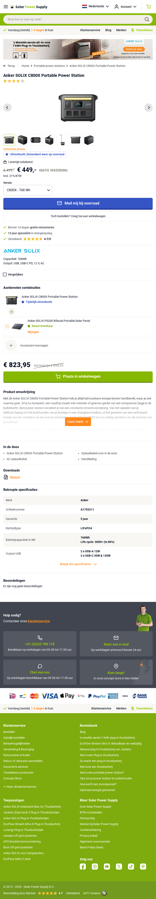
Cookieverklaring (90, 830)
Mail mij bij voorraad (78, 203)
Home (25, 65)
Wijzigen (33, 332)
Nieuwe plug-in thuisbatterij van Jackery (105, 749)
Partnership (87, 818)
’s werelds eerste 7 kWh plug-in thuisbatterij (107, 737)
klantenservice (39, 621)
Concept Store (12, 778)
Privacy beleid (88, 835)
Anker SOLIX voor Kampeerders (23, 853)
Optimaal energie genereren (97, 790)
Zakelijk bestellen (14, 737)
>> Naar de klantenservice (19, 786)
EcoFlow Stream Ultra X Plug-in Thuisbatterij (31, 824)
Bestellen (9, 732)
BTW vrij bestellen (91, 812)
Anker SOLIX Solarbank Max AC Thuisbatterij (32, 806)
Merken (121, 30)
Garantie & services (15, 766)
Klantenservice (90, 30)
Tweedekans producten (18, 772)
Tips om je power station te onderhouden (106, 778)
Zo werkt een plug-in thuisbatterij (101, 761)
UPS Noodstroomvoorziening (22, 841)
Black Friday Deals (91, 847)
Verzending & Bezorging (18, 749)
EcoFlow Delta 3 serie (17, 859)
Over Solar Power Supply (95, 806)
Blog (108, 30)
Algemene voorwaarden (95, 841)
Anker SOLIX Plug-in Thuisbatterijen (26, 818)
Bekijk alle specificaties (78, 564)
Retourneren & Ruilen (16, 755)
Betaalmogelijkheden (16, 743)
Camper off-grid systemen (20, 835)
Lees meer (78, 422)
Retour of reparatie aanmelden (23, 761)
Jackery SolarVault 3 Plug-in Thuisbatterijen (31, 812)
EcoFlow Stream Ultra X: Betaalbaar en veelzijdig (111, 743)
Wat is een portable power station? (102, 772)
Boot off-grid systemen (18, 847)
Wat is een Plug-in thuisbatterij (99, 755)
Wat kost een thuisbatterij (96, 766)
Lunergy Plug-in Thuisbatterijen (23, 830)
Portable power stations (49, 65)
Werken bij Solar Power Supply (99, 824)
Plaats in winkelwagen (78, 376)
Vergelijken (15, 274)
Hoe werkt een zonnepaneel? (98, 784)
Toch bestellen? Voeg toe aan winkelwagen (78, 216)
